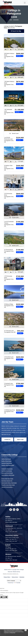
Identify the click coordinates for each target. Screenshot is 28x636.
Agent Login (20, 439)
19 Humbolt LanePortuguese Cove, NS (9, 358)
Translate (16, 582)
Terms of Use (15, 577)
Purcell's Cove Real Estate (8, 485)
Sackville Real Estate (6, 463)
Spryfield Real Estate (6, 471)
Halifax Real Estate (6, 459)
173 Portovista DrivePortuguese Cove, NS (9, 278)
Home (10, 19)
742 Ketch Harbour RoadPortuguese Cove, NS (9, 84)
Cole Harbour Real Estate (7, 475)
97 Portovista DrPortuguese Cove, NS (9, 251)
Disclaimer (22, 577)
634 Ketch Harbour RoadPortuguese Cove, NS (9, 56)
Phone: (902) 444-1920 (11, 541)
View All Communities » (7, 487)
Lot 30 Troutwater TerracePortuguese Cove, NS (9, 224)
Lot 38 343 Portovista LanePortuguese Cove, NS (9, 140)
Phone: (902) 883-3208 (11, 550)
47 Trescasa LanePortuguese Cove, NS (10, 331)
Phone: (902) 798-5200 (11, 560)
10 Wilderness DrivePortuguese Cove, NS (9, 411)
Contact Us (7, 439)
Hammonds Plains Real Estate (9, 482)
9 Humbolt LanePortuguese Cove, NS (9, 385)
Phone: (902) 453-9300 (11, 522)
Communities (16, 19)
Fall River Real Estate (6, 480)
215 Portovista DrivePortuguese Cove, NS (9, 196)
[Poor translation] (5, 597)
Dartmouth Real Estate (7, 473)
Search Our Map (16, 31)
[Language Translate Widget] (14, 580)
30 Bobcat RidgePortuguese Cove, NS (9, 305)
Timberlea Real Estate (7, 468)
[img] (26, 630)
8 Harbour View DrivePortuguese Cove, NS (9, 168)
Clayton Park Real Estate (7, 465)
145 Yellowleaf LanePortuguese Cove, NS (9, 112)
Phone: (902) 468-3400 (11, 531)
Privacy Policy (12, 632)
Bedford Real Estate (6, 461)
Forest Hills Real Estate (7, 478)
